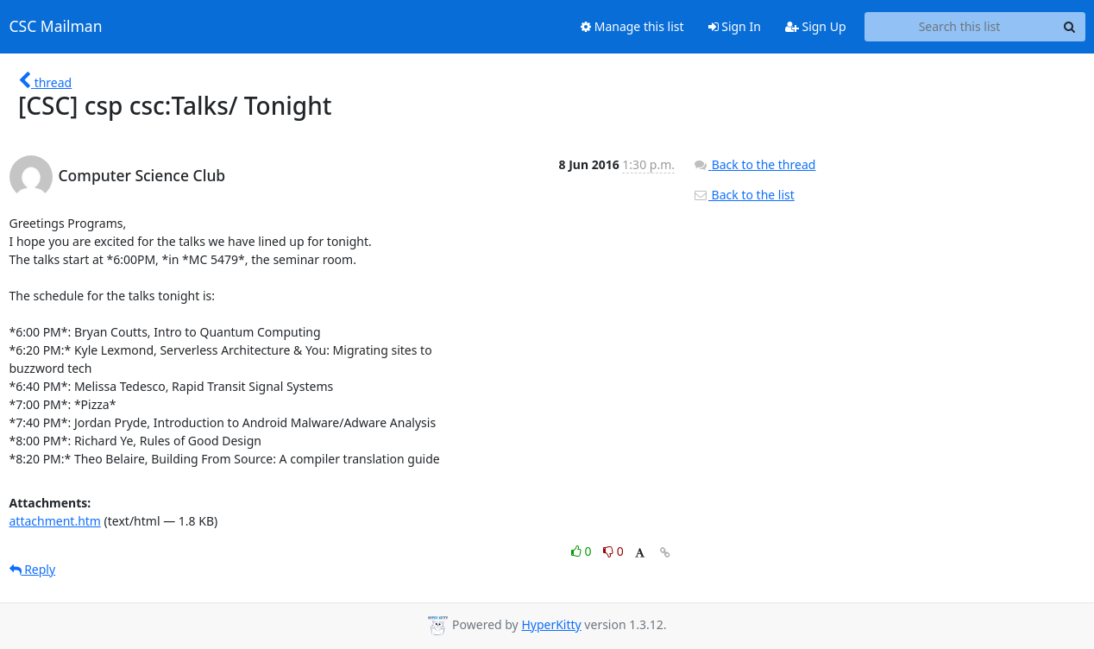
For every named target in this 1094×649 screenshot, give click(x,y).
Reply (32, 569)
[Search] (1069, 26)
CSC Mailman (56, 26)
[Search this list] (960, 26)
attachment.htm (55, 521)
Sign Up (815, 26)
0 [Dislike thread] (613, 551)
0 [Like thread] (582, 551)
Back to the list (744, 194)
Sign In (734, 26)
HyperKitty (551, 624)
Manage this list (632, 26)
